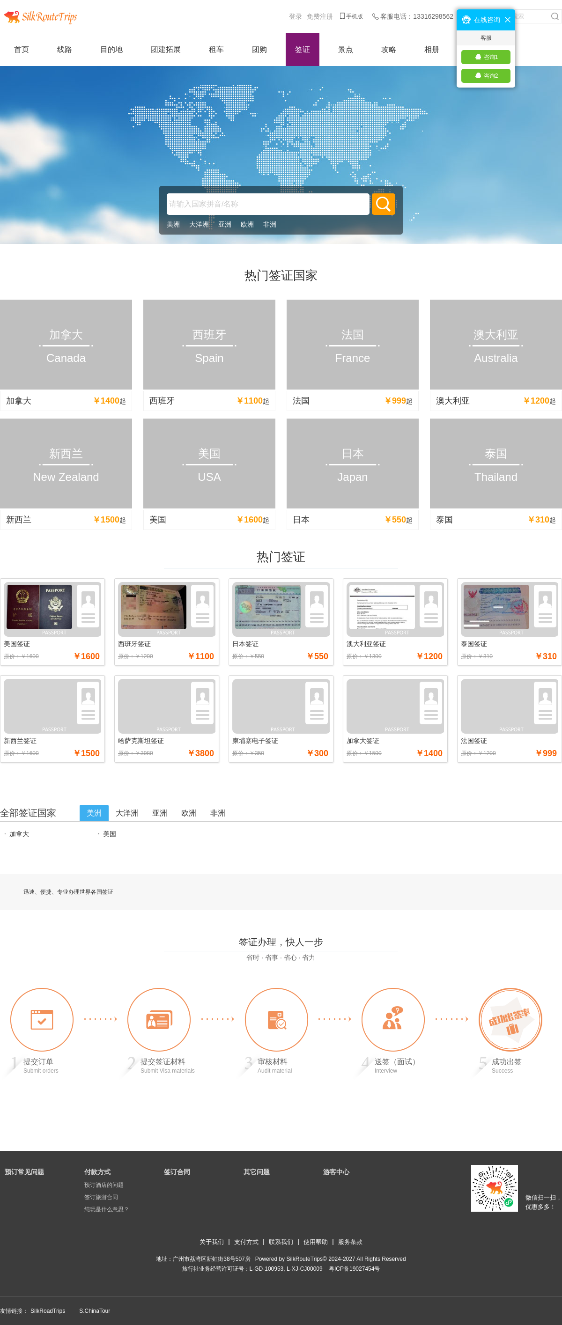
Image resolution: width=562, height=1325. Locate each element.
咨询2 (491, 76)
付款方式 (97, 1172)
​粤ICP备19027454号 (354, 1269)
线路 (64, 49)
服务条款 (350, 1242)
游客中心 (336, 1172)
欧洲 (247, 224)
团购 (259, 49)
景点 (345, 49)
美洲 (173, 224)
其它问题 (257, 1172)
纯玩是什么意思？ (106, 1209)
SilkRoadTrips (47, 1311)
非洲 (269, 224)
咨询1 (491, 57)
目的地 (111, 49)
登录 (295, 16)
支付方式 (246, 1242)
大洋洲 (199, 224)
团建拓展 (166, 49)
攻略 (388, 49)
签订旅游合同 (101, 1197)
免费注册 (320, 16)
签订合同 (177, 1172)
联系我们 (281, 1242)
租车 (216, 49)
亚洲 (224, 224)
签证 (302, 49)
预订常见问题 (24, 1172)
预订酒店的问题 (104, 1185)
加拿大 (19, 834)
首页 (21, 49)
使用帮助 (315, 1242)
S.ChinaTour (94, 1311)
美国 (109, 834)
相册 (431, 49)
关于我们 (212, 1242)
